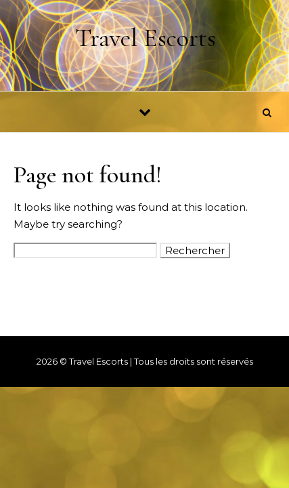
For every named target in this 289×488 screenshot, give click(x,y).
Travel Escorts (145, 38)
